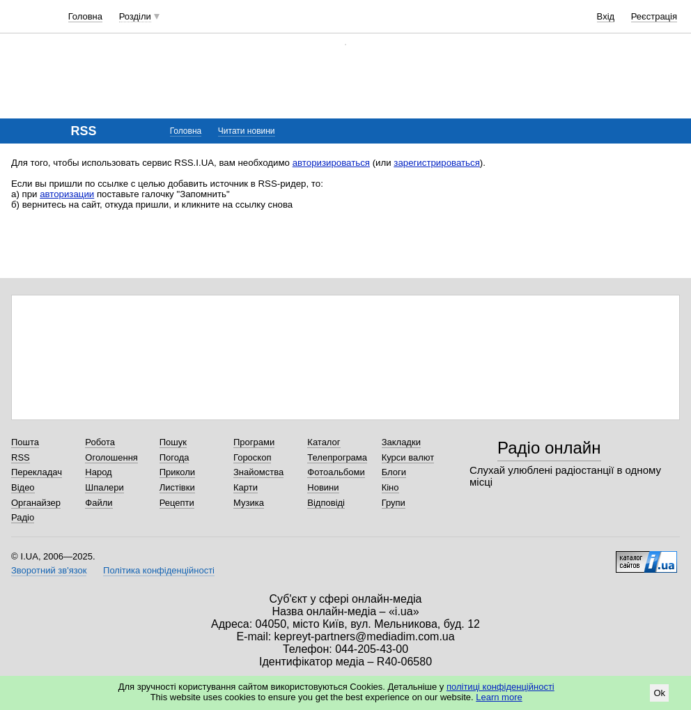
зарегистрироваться (437, 162)
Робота (100, 442)
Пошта (25, 442)
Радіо (22, 517)
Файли (98, 502)
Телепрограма (337, 457)
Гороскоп (252, 457)
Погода (174, 457)
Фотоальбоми (335, 472)
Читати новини (246, 131)
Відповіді (326, 502)
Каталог (323, 442)
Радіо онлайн (549, 447)
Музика (248, 502)
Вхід (606, 16)
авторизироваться (331, 162)
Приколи (177, 472)
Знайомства (258, 472)
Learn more (499, 697)
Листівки (177, 487)
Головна (85, 16)
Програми (253, 442)
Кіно (390, 487)
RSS (20, 457)
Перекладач (36, 472)
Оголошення (111, 457)
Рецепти (177, 502)
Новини (323, 487)
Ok (659, 693)
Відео (23, 487)
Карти (245, 487)
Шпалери (104, 487)
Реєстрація (654, 16)
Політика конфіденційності (159, 570)
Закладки (401, 442)
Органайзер (36, 502)
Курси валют (408, 457)
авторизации (67, 194)
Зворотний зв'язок (48, 570)
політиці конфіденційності (500, 686)
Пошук (173, 442)
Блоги (394, 472)
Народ (98, 472)
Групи (393, 502)
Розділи (135, 16)
